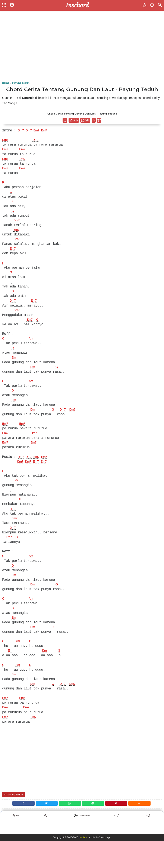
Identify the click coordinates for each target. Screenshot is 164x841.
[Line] (94, 816)
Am (31, 343)
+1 (117, 829)
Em (14, 362)
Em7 (38, 131)
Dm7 (21, 131)
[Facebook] (19, 816)
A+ (16, 830)
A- (47, 830)
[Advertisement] (82, 47)
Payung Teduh (16, 806)
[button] (144, 816)
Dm (32, 372)
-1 (148, 829)
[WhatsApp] (69, 816)
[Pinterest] (119, 816)
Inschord (84, 837)
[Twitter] (44, 816)
